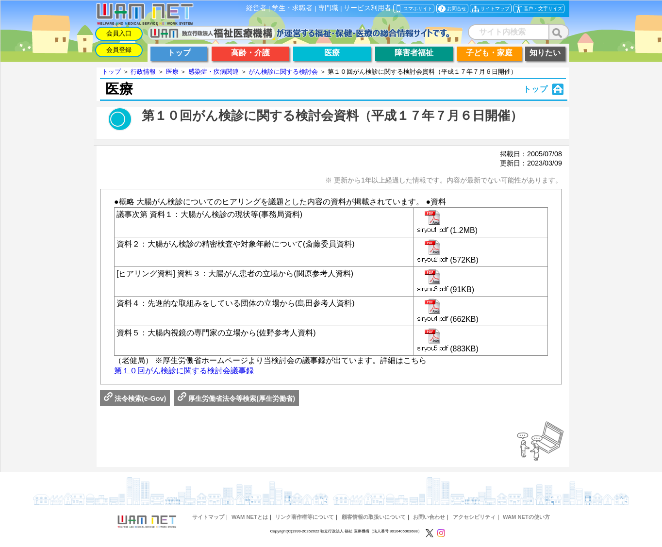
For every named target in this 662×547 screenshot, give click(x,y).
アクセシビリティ (474, 517)
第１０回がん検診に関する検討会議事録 (184, 370)
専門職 (328, 8)
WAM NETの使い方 (526, 517)
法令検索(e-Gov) (135, 398)
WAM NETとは (250, 517)
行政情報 (143, 71)
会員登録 (119, 49)
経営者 (256, 8)
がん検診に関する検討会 (283, 71)
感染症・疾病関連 (213, 71)
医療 (172, 71)
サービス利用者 (367, 8)
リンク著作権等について (304, 517)
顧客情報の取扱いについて (374, 517)
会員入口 (119, 33)
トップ (111, 71)
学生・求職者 (292, 8)
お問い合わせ (429, 517)
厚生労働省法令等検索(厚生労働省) (236, 398)
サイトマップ (208, 517)
